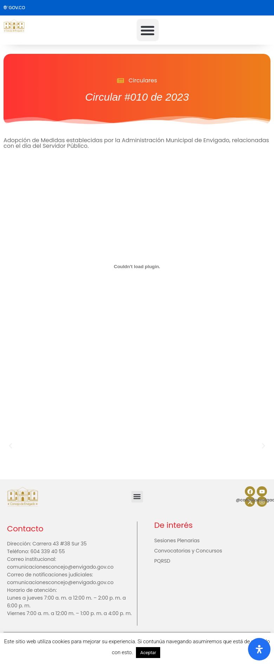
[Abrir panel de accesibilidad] (259, 649)
